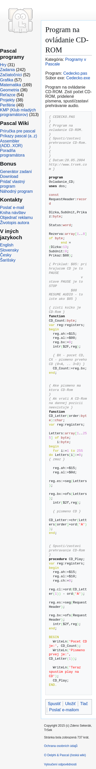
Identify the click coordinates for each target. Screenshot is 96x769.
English (6, 245)
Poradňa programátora (12, 152)
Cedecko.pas (75, 73)
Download (9, 176)
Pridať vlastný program (12, 183)
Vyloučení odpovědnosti (60, 764)
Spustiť (54, 703)
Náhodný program (16, 191)
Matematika (10, 85)
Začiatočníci (11, 75)
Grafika (6, 80)
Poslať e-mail (12, 207)
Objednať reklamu (16, 217)
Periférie (7, 105)
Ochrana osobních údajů (61, 746)
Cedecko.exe (78, 78)
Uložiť (70, 703)
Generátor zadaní (16, 171)
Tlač (84, 703)
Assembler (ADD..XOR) (11, 143)
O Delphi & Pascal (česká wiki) (65, 755)
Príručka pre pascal (17, 131)
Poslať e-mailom (64, 710)
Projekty (7, 100)
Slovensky (9, 250)
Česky (5, 255)
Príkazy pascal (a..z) (18, 136)
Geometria (9, 90)
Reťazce (7, 95)
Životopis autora (14, 222)
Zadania (7, 70)
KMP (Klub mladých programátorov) (18, 112)
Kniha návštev (13, 212)
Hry (3, 65)
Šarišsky (7, 260)
